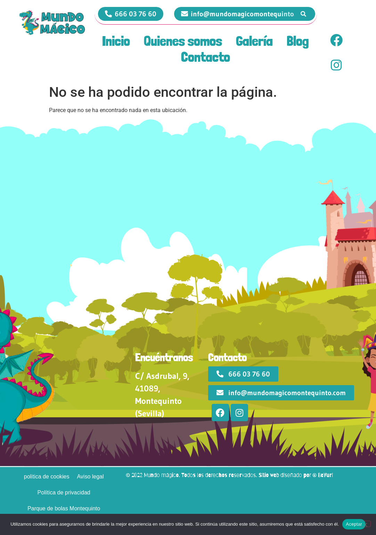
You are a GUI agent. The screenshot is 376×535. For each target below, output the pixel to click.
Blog (298, 41)
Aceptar (354, 524)
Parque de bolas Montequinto (63, 508)
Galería (254, 41)
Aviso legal (90, 476)
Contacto (205, 57)
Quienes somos (183, 41)
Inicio (116, 41)
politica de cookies (47, 476)
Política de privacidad (64, 492)
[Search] (303, 14)
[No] (365, 524)
